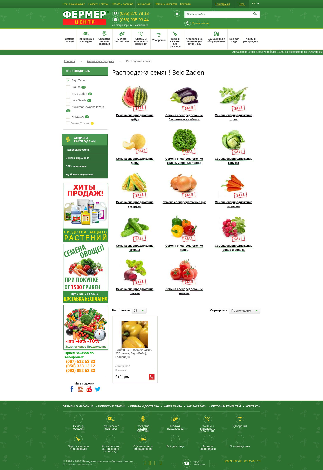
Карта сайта (173, 406)
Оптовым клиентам (166, 4)
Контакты (185, 4)
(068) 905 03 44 (134, 20)
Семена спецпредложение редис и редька (233, 233)
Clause (76, 87)
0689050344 (233, 461)
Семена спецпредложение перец (184, 233)
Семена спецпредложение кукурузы (134, 190)
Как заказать (144, 4)
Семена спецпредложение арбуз (134, 103)
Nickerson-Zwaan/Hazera (87, 107)
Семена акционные (77, 158)
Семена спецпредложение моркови (233, 190)
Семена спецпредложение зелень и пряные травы (184, 146)
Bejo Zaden (78, 80)
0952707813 (252, 461)
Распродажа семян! (78, 149)
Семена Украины (80, 123)
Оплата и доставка (122, 4)
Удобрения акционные (79, 174)
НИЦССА (77, 116)
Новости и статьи (98, 4)
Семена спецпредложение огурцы (134, 233)
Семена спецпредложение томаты (184, 277)
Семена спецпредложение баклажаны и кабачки (184, 103)
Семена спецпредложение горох (233, 103)
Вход (241, 4)
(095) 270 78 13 (134, 13)
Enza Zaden (79, 93)
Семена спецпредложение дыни (134, 146)
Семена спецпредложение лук (184, 188)
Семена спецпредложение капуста (233, 146)
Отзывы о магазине (74, 4)
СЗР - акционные (76, 166)
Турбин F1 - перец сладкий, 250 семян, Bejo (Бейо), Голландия (133, 353)
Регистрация (222, 4)
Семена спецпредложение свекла (134, 277)
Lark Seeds (78, 100)
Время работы (200, 23)
